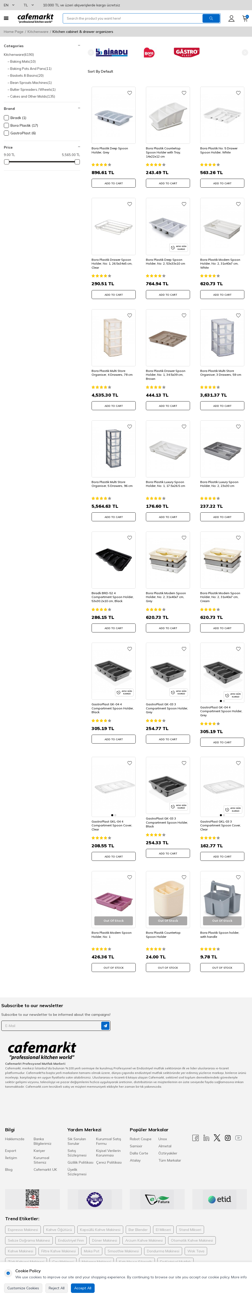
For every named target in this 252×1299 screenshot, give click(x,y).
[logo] (35, 18)
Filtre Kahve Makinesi (58, 1245)
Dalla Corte (139, 1147)
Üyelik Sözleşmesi (77, 1166)
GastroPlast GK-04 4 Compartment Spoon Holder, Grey (221, 708)
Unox (162, 1133)
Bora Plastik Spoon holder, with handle (219, 929)
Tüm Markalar (169, 1154)
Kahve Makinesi (20, 1245)
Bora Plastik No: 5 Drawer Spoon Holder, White (218, 150)
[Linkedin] (206, 1131)
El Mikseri (163, 1224)
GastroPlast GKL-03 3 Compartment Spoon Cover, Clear (220, 819)
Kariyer (39, 1144)
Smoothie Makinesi (123, 1245)
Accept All (82, 1288)
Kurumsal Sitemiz (41, 1154)
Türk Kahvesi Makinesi (26, 1256)
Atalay (135, 1154)
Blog (8, 1163)
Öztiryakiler (167, 1147)
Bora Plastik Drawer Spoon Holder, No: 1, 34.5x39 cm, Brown (165, 375)
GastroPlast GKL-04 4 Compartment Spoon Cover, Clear (112, 819)
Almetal (164, 1140)
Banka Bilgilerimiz (43, 1135)
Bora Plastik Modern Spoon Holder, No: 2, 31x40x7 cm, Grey (166, 597)
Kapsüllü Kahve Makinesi (100, 1224)
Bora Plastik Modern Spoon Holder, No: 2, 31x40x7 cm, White (220, 263)
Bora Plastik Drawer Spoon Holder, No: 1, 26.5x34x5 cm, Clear (112, 263)
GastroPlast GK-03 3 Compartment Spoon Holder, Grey (167, 708)
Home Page (13, 31)
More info (239, 1277)
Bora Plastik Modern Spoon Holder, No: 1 (112, 929)
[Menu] (6, 18)
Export (10, 1144)
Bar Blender (138, 1224)
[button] (91, 52)
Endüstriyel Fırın (71, 1234)
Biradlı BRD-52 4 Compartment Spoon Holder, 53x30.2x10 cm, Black (113, 597)
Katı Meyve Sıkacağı (135, 1256)
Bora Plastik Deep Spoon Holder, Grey (110, 150)
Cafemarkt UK (45, 1163)
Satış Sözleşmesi (77, 1147)
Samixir (136, 1140)
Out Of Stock (114, 962)
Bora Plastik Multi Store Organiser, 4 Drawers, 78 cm (112, 373)
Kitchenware (38, 31)
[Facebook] (195, 1131)
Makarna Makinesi (96, 1256)
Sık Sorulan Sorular (77, 1135)
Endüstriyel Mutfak (175, 1256)
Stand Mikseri (190, 1224)
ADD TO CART (114, 183)
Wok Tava (195, 1245)
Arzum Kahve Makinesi (144, 1234)
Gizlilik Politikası (80, 1156)
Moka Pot (91, 1245)
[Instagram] (227, 1131)
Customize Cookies (23, 1288)
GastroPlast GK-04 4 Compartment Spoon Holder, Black (113, 708)
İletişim (11, 1152)
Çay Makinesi (63, 1256)
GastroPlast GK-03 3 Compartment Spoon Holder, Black (167, 819)
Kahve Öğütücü (59, 1224)
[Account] (231, 18)
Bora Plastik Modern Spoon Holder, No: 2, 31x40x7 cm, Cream (220, 597)
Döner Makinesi (104, 1234)
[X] (217, 1131)
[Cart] (245, 18)
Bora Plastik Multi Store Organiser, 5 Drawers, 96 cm (112, 484)
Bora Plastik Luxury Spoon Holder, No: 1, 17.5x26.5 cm (165, 484)
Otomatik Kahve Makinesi (192, 1234)
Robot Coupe (141, 1133)
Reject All (57, 1288)
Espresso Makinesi (23, 1224)
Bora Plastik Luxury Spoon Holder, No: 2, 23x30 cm (219, 484)
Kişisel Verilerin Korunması (108, 1147)
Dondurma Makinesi (163, 1245)
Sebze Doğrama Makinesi (29, 1234)
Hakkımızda (14, 1133)
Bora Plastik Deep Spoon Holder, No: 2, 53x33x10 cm (165, 262)
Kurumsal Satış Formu (108, 1135)
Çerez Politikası (109, 1156)
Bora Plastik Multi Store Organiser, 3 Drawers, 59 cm (220, 373)
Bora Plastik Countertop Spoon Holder (163, 929)
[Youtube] (238, 1131)
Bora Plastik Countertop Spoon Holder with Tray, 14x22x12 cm (163, 152)
